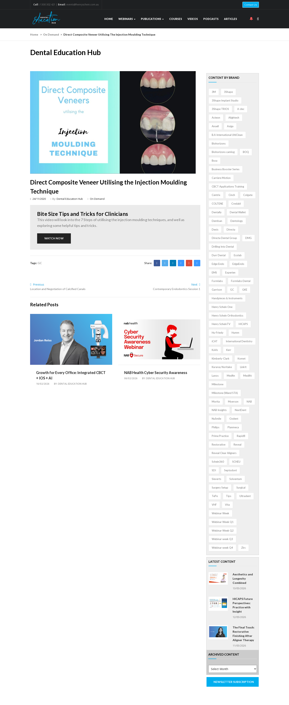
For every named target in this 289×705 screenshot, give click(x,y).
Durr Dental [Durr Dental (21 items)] (219, 255)
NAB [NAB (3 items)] (249, 401)
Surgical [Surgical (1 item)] (240, 487)
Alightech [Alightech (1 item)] (233, 117)
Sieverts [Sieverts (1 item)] (216, 479)
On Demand (51, 34)
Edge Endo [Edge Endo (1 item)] (218, 263)
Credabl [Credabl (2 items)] (236, 203)
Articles (230, 18)
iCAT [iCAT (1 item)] (215, 341)
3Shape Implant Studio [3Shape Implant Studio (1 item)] (225, 100)
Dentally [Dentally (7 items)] (217, 212)
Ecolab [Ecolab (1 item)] (238, 255)
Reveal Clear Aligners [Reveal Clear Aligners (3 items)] (224, 453)
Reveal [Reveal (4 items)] (237, 444)
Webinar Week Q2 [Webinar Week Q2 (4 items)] (223, 530)
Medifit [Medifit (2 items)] (247, 375)
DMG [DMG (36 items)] (248, 238)
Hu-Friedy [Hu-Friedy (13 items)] (217, 332)
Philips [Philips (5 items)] (215, 427)
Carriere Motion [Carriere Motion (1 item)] (221, 177)
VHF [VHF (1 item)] (214, 504)
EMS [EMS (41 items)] (214, 272)
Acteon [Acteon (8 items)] (216, 117)
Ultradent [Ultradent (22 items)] (245, 496)
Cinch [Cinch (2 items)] (232, 195)
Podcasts (211, 18)
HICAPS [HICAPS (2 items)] (243, 324)
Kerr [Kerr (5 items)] (228, 349)
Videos (192, 18)
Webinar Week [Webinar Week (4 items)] (220, 513)
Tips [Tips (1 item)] (228, 496)
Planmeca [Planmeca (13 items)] (233, 427)
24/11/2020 (38, 199)
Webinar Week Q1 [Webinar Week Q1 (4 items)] (223, 522)
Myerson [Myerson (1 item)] (233, 401)
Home (108, 18)
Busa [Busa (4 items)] (214, 160)
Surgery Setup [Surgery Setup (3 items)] (220, 487)
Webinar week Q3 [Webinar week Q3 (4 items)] (222, 539)
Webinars (126, 18)
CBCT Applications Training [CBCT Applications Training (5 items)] (228, 186)
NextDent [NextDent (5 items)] (240, 410)
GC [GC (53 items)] (232, 289)
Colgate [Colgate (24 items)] (247, 195)
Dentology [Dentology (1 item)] (236, 220)
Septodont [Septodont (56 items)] (230, 470)
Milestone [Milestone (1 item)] (217, 384)
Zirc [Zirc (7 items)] (243, 547)
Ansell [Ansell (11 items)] (215, 126)
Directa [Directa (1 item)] (231, 229)
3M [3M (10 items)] (214, 91)
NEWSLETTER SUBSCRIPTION (234, 681)
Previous (37, 284)
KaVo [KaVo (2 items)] (215, 349)
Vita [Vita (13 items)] (227, 504)
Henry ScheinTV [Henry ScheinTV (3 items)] (221, 324)
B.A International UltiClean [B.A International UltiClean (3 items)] (227, 134)
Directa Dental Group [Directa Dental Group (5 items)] (224, 238)
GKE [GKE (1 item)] (244, 289)
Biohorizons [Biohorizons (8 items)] (219, 143)
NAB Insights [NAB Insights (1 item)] (219, 410)
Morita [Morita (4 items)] (216, 401)
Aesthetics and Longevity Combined (243, 578)
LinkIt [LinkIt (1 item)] (243, 367)
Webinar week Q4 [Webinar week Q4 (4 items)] (222, 547)
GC (40, 263)
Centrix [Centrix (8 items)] (216, 195)
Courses (175, 18)
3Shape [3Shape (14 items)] (228, 91)
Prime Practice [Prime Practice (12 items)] (220, 436)
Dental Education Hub (70, 199)
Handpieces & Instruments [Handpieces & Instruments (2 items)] (227, 298)
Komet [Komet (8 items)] (241, 358)
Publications (152, 18)
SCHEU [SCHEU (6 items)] (236, 461)
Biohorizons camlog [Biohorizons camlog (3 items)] (223, 152)
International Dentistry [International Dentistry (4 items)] (239, 341)
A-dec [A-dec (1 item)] (240, 109)
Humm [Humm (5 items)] (235, 332)
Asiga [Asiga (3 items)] (230, 126)
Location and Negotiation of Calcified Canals (57, 289)
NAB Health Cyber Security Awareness (155, 372)
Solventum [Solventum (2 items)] (235, 479)
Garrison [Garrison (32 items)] (217, 289)
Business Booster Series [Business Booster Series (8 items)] (225, 169)
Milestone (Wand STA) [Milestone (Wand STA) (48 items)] (225, 393)
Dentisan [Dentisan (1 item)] (217, 220)
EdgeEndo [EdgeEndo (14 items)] (238, 263)
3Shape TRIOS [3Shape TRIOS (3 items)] (220, 109)
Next (195, 284)
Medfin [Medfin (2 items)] (231, 375)
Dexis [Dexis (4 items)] (215, 229)
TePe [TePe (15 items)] (215, 496)
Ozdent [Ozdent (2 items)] (233, 418)
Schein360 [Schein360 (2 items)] (218, 461)
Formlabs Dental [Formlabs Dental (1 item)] (240, 281)
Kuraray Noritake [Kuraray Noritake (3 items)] (222, 367)
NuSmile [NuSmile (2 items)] (216, 418)
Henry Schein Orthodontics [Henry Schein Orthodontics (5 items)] (227, 315)
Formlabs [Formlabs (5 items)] (217, 281)
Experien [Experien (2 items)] (230, 272)
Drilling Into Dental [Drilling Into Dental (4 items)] (223, 246)
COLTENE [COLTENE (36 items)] (217, 203)
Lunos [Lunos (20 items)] (215, 375)
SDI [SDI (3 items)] (214, 470)
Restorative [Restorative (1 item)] (218, 444)
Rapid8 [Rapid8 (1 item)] (241, 436)
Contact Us (250, 4)
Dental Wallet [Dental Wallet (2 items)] (238, 212)
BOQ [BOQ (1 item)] (246, 152)
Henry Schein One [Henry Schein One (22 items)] (222, 306)
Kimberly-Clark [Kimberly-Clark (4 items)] (220, 358)
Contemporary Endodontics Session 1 (176, 289)
